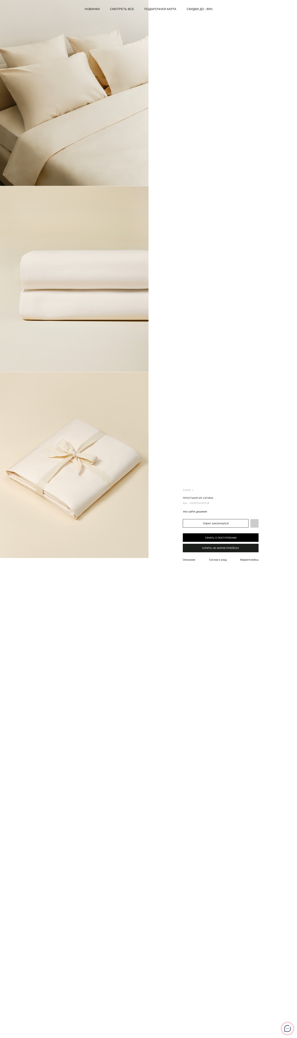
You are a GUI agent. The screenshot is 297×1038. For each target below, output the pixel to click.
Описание (189, 560)
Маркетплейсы (249, 560)
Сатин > (188, 490)
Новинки (92, 9)
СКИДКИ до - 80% (200, 9)
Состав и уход (218, 560)
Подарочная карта (160, 9)
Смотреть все (122, 9)
